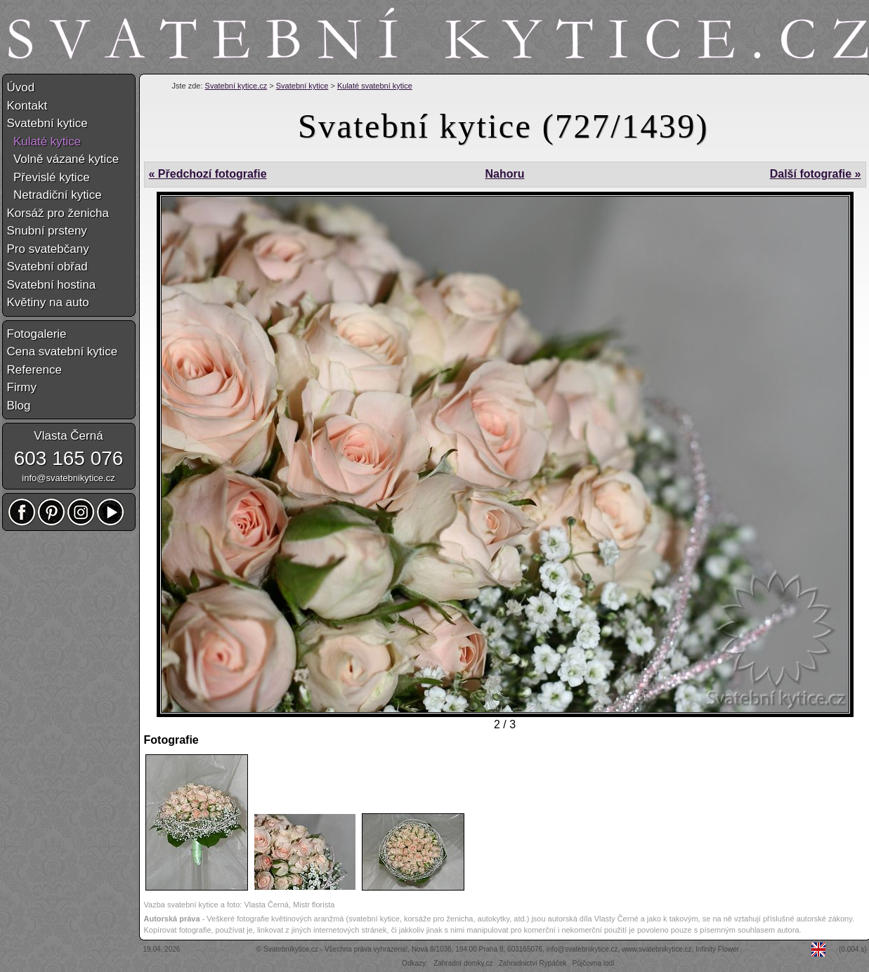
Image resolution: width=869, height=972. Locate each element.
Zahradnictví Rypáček (533, 963)
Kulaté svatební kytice (374, 85)
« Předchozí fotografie (208, 174)
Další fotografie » (815, 174)
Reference (34, 369)
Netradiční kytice (54, 195)
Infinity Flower (717, 949)
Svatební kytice (302, 85)
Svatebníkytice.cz (290, 949)
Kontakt (27, 105)
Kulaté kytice (44, 141)
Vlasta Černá (68, 435)
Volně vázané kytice (63, 159)
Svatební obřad (47, 266)
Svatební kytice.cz (236, 85)
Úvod (21, 87)
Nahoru (504, 174)
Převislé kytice (48, 177)
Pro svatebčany (48, 249)
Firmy (22, 387)
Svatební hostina (51, 284)
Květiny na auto (48, 302)
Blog (19, 405)
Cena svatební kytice (62, 351)
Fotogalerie (37, 334)
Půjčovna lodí (594, 963)
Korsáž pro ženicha (58, 213)
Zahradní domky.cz (462, 963)
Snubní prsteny (47, 230)
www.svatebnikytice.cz (656, 949)
